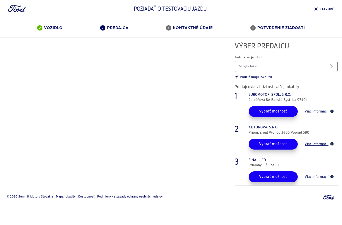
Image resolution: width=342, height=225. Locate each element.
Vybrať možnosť (273, 111)
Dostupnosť (86, 196)
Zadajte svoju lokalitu (250, 57)
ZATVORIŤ (324, 9)
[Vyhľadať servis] (332, 66)
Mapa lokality (66, 196)
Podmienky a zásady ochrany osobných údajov (130, 196)
